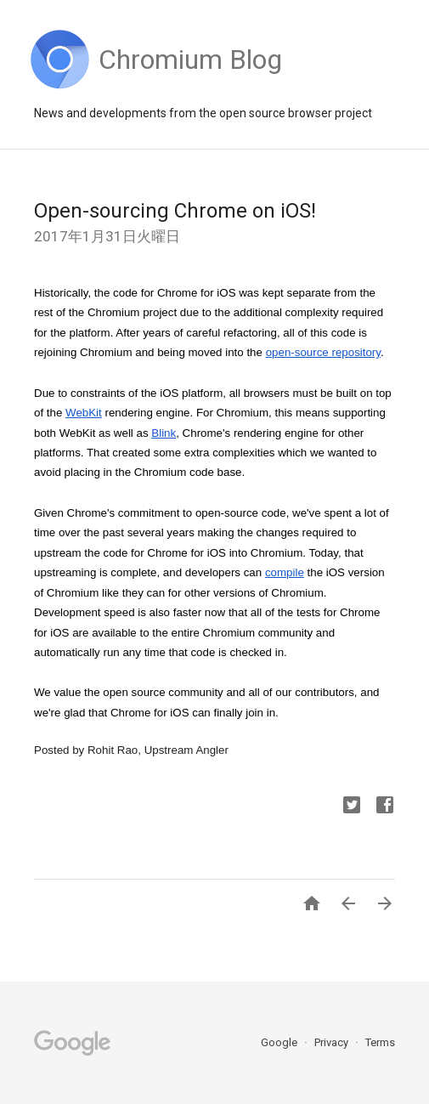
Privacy (332, 1042)
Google (280, 1042)
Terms (380, 1042)
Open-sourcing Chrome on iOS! (175, 211)
